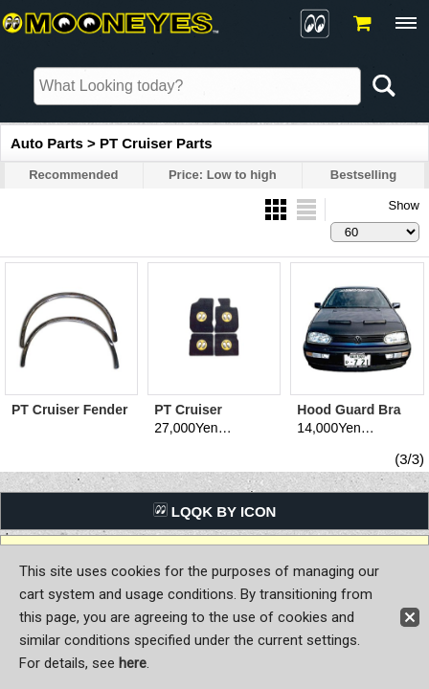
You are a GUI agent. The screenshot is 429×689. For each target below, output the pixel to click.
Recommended (73, 174)
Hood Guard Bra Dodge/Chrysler (348, 417)
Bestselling (363, 174)
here (133, 663)
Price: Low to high (223, 174)
